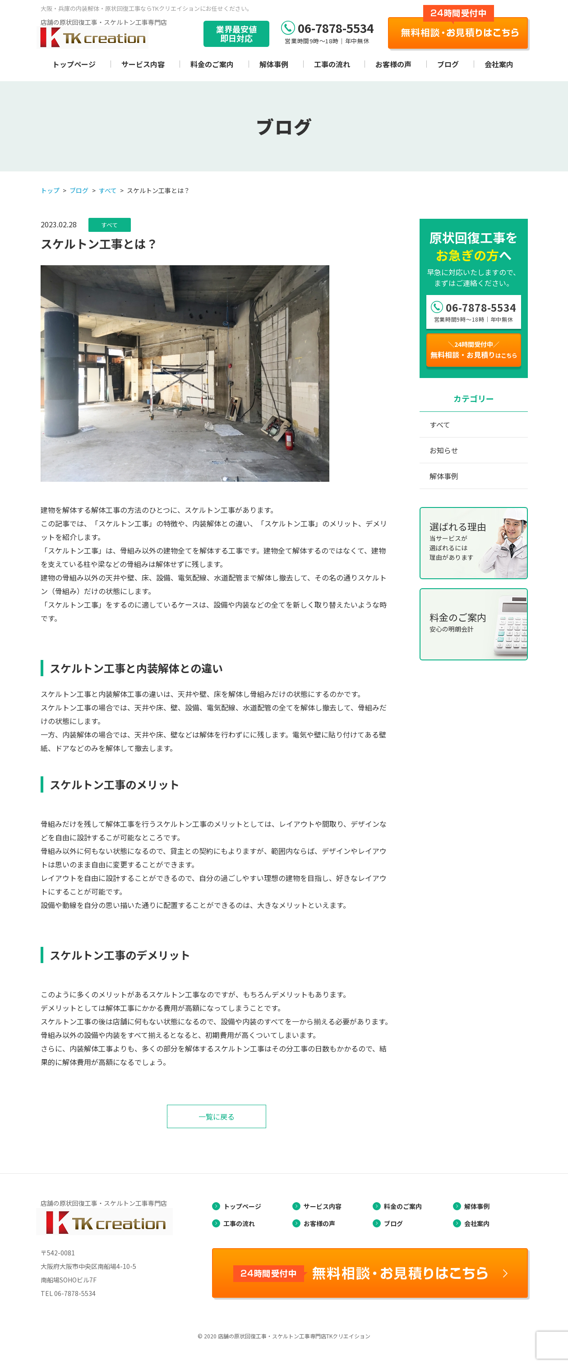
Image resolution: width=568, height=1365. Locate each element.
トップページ (74, 64)
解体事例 (273, 64)
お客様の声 (393, 64)
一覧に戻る (217, 1116)
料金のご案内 (212, 64)
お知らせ (443, 450)
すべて (108, 190)
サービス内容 (143, 64)
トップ (50, 190)
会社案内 (499, 64)
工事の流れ (332, 64)
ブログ (448, 64)
